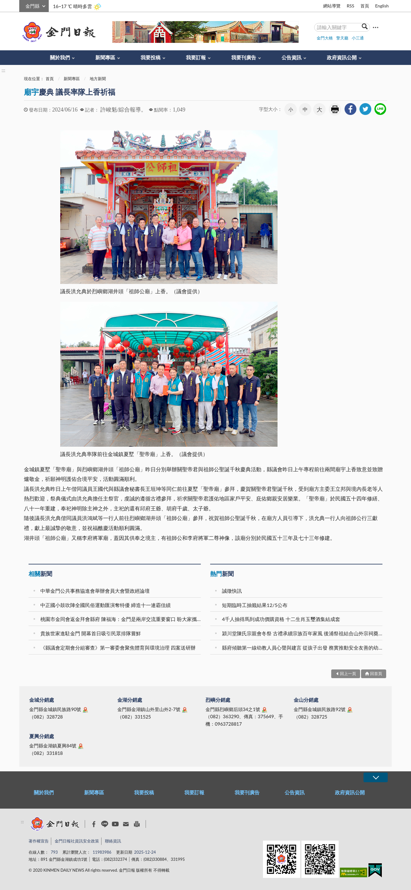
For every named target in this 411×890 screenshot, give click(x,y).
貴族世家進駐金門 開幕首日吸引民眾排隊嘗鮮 (90, 633)
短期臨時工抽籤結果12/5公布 (254, 605)
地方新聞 (98, 78)
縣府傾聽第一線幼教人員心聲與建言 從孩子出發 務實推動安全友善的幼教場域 (303, 647)
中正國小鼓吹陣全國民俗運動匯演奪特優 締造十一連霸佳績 (105, 605)
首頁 (364, 5)
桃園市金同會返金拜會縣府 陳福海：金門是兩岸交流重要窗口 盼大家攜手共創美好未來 (121, 619)
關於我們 (60, 57)
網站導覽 (332, 5)
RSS (350, 5)
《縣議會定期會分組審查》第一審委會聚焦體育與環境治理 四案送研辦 (118, 647)
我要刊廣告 (243, 57)
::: (23, 5)
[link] (350, 109)
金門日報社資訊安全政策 (77, 840)
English (382, 5)
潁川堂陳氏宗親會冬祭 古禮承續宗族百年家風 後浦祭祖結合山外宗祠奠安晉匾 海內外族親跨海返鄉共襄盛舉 (303, 633)
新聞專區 (105, 57)
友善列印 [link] (335, 109)
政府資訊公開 (342, 57)
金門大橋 (325, 37)
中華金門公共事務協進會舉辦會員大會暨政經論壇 (95, 591)
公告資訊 (291, 57)
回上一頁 (348, 673)
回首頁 (376, 673)
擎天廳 (342, 37)
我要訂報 (196, 57)
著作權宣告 (39, 840)
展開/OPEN (376, 777)
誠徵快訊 (232, 591)
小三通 (358, 37)
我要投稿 (150, 57)
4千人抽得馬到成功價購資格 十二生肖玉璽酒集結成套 (281, 619)
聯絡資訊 (113, 840)
